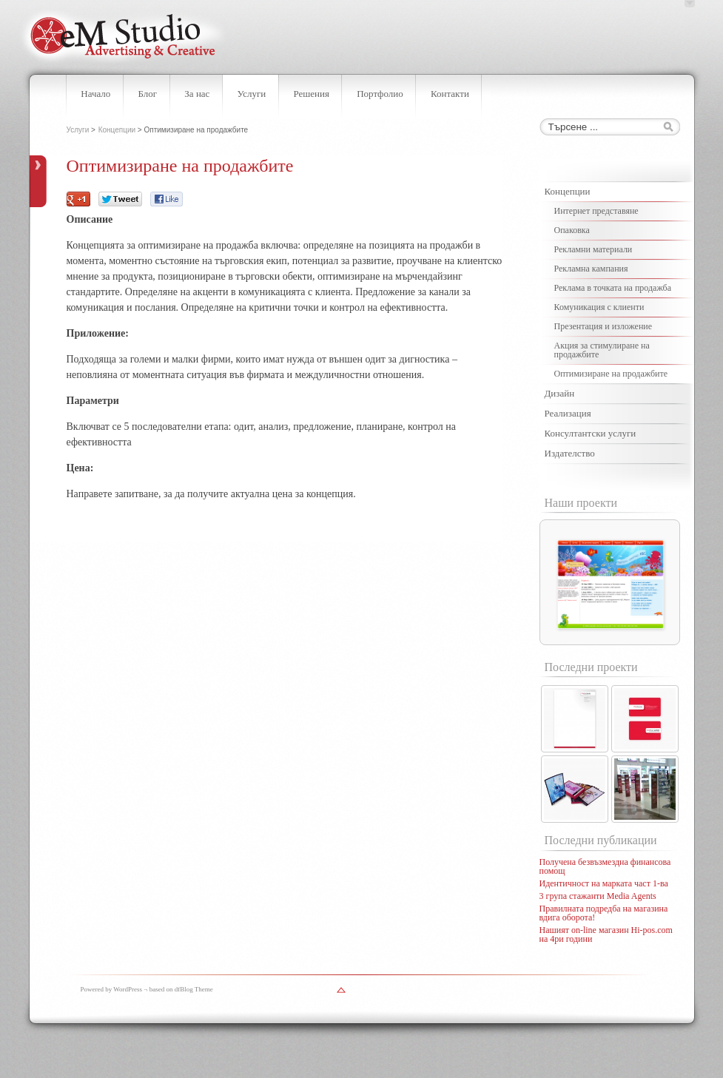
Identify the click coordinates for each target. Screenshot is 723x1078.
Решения (311, 93)
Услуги (252, 93)
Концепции (116, 130)
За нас (196, 93)
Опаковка (572, 230)
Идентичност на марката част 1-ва (603, 883)
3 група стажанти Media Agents (597, 896)
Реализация (568, 413)
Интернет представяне (596, 211)
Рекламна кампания (591, 268)
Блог (148, 93)
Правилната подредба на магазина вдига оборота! (603, 913)
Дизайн (560, 393)
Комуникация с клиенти (599, 307)
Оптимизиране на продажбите (611, 373)
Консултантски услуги (590, 433)
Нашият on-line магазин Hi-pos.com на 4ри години (606, 934)
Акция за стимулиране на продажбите (602, 350)
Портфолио (380, 93)
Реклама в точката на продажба (613, 288)
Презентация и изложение (603, 326)
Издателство (570, 453)
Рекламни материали (593, 249)
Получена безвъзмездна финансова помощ (605, 866)
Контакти (450, 93)
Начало (95, 93)
